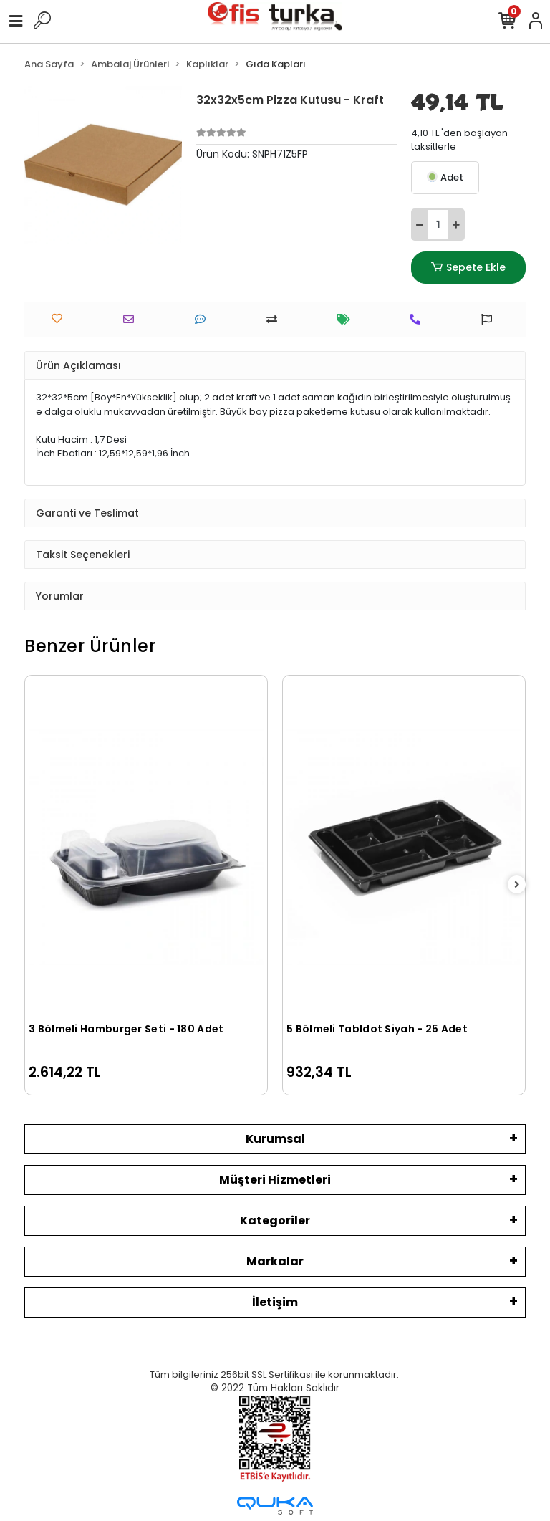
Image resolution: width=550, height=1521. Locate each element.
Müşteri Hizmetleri (275, 1179)
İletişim (275, 1302)
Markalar (275, 1261)
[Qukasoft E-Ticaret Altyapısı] (275, 1506)
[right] (517, 885)
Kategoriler (275, 1220)
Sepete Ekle (468, 267)
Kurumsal (275, 1139)
